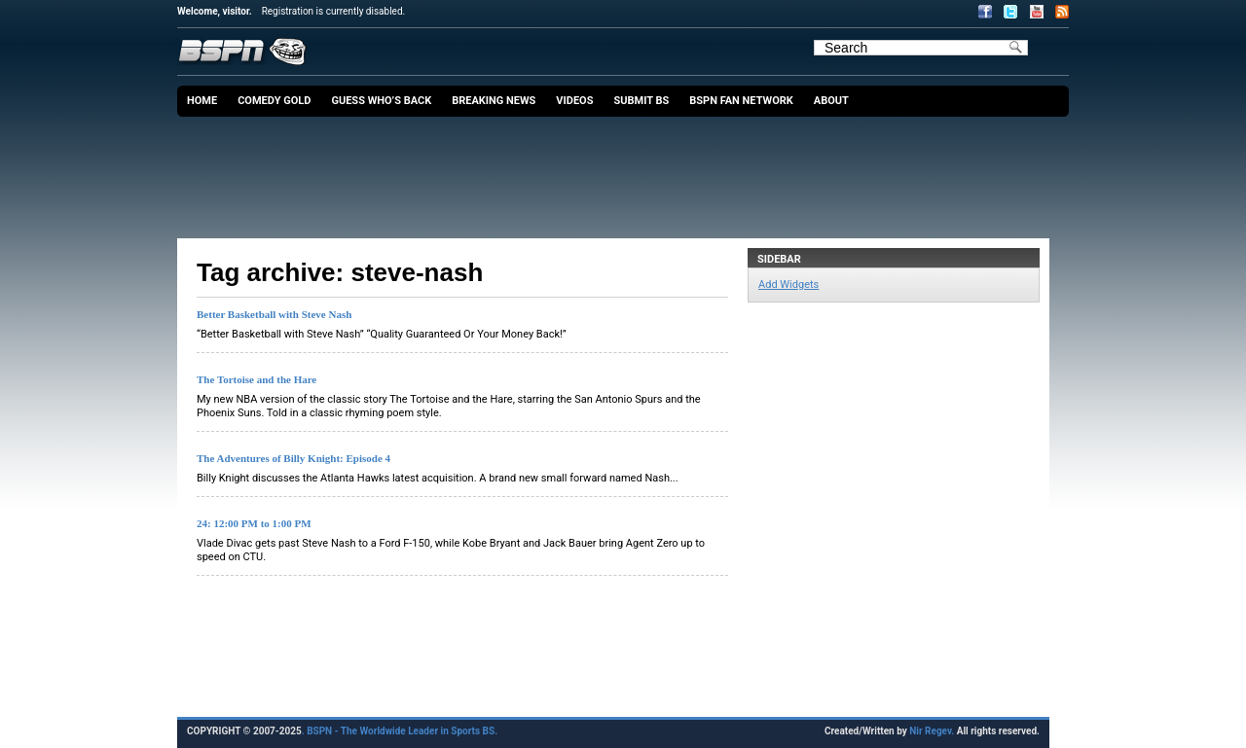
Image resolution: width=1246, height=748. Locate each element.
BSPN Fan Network (741, 100)
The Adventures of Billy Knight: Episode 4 (293, 458)
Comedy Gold (274, 100)
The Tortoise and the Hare (256, 379)
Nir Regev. (932, 731)
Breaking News (493, 100)
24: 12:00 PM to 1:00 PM (254, 523)
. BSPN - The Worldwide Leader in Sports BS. (399, 731)
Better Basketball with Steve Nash (274, 314)
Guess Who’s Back (381, 100)
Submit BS (641, 100)
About (831, 100)
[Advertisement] (628, 170)
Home (202, 100)
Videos (574, 100)
